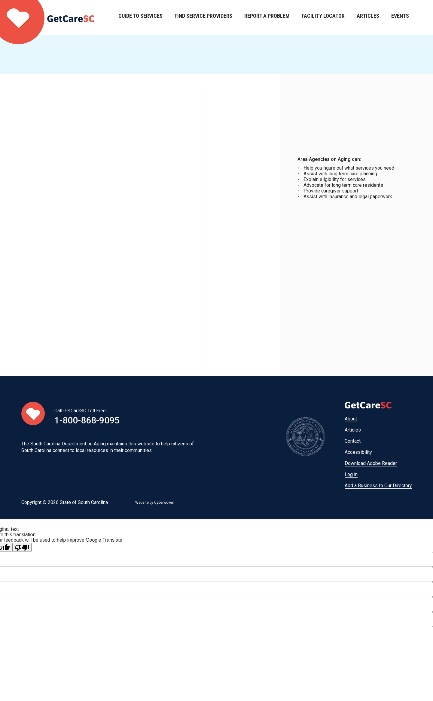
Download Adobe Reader (371, 463)
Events (400, 17)
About (351, 419)
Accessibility (358, 452)
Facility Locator (323, 17)
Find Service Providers (203, 17)
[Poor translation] (22, 547)
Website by (154, 502)
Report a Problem (267, 17)
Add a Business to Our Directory (378, 485)
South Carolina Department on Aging (68, 444)
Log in (351, 474)
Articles (368, 17)
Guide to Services (140, 17)
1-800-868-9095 (87, 420)
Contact (353, 441)
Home (47, 17)
